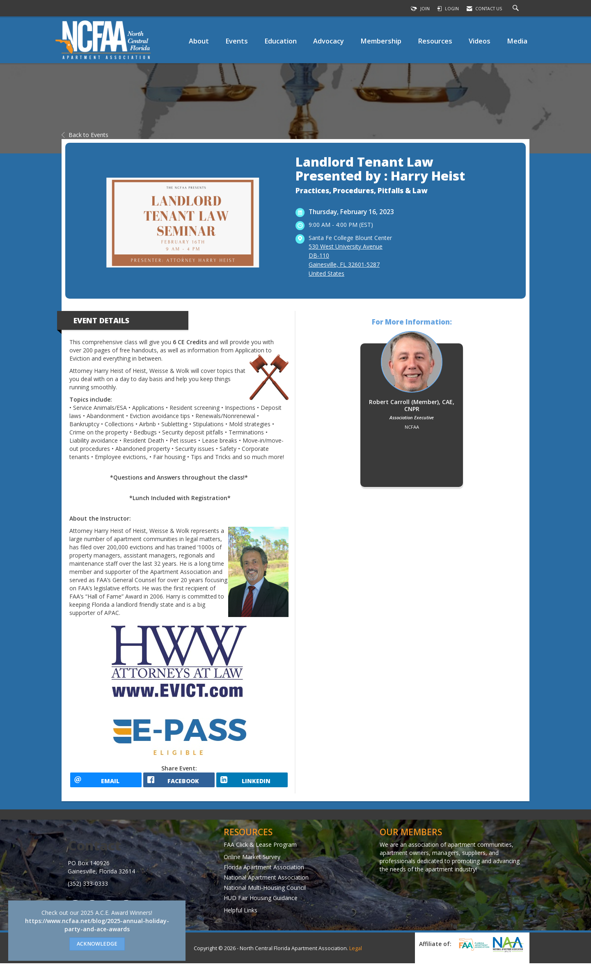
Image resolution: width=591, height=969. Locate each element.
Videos (479, 41)
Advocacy (328, 41)
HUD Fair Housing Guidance (261, 903)
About (199, 41)
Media (517, 41)
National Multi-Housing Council (265, 893)
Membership (380, 41)
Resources (435, 41)
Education (280, 41)
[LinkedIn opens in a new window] (252, 782)
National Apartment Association (266, 883)
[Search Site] (517, 8)
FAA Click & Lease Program (260, 850)
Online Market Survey (252, 862)
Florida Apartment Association (264, 872)
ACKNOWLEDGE (97, 943)
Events (236, 41)
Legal (355, 954)
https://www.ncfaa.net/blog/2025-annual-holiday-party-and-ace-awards (97, 925)
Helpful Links (240, 915)
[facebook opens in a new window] (179, 782)
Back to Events (85, 135)
